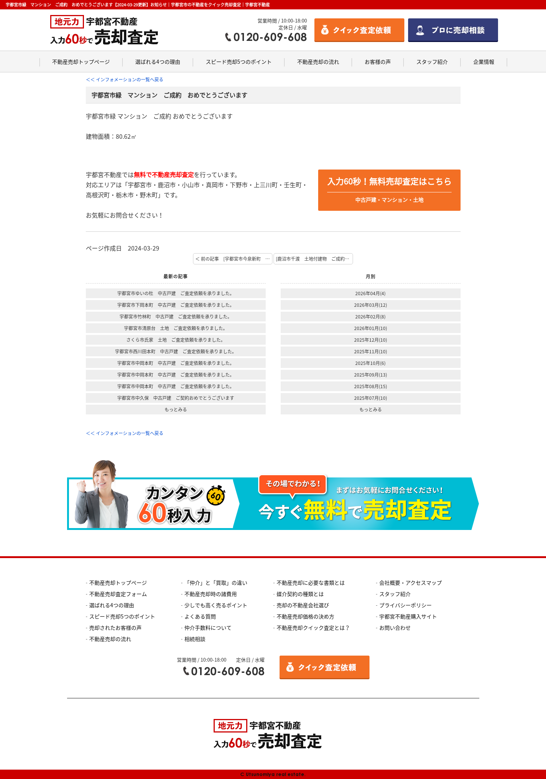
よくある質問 (200, 616)
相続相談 (194, 638)
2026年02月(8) (370, 316)
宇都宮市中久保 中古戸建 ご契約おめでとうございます (175, 398)
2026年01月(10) (370, 328)
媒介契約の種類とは (300, 593)
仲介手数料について (208, 627)
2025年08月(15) (370, 386)
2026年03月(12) (370, 305)
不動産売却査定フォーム (118, 593)
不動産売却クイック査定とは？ (313, 627)
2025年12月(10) (370, 339)
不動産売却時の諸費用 (210, 593)
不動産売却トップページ (81, 61)
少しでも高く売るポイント (215, 605)
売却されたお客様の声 (115, 627)
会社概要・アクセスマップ (410, 582)
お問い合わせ (395, 627)
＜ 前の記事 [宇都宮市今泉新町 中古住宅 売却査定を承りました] (233, 258)
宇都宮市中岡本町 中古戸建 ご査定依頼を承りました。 (175, 363)
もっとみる (176, 409)
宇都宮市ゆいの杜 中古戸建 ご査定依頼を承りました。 (175, 293)
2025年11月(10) (370, 351)
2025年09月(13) (370, 374)
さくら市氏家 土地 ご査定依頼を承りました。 (175, 339)
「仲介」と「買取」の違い (215, 582)
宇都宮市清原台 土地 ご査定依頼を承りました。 (175, 328)
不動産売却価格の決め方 (305, 616)
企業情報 (483, 61)
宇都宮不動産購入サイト (408, 616)
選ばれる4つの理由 (157, 61)
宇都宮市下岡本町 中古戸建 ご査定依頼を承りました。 (175, 305)
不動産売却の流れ (318, 61)
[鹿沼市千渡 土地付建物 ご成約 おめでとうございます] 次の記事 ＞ (314, 258)
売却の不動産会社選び (303, 605)
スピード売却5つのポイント (239, 61)
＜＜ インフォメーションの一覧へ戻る (124, 79)
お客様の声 (378, 61)
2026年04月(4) (370, 293)
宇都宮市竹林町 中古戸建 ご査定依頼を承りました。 (176, 316)
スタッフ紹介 (432, 61)
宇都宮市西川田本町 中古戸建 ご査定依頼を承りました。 (175, 351)
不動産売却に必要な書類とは (311, 582)
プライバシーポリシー (405, 605)
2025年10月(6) (370, 363)
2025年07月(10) (370, 398)
